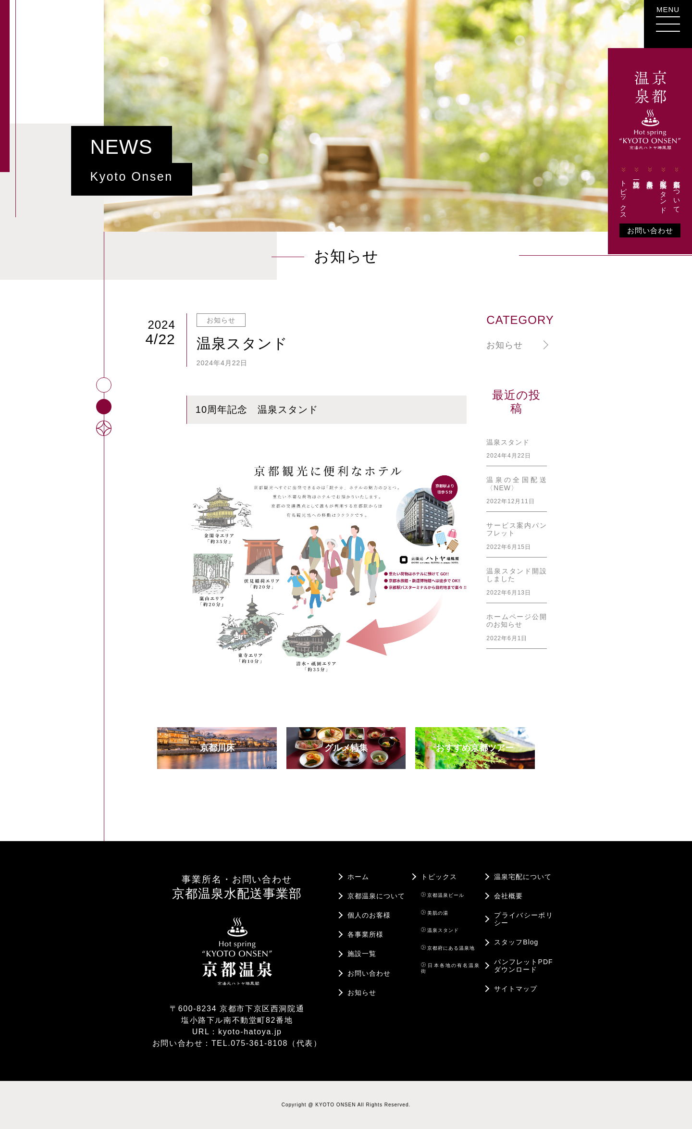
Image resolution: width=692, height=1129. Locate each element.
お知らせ (504, 345)
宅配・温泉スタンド (663, 189)
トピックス (623, 192)
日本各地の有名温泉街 (450, 968)
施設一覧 (637, 172)
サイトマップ (515, 989)
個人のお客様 (369, 915)
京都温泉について (676, 189)
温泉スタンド (440, 930)
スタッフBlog (516, 942)
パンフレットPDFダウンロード (523, 965)
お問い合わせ (650, 230)
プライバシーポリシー (523, 919)
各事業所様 (650, 173)
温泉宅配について (523, 877)
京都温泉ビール (443, 895)
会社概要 (508, 896)
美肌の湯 (435, 913)
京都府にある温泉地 (448, 948)
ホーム (358, 877)
